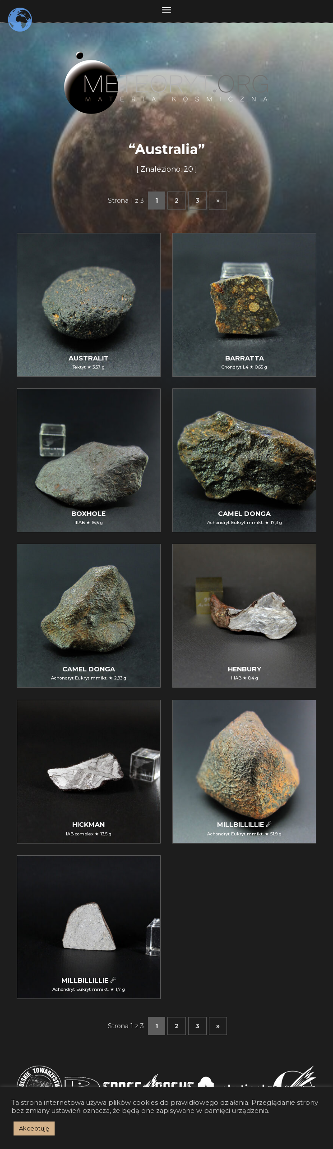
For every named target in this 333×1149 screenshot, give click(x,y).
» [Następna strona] (218, 200)
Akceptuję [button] (34, 1128)
